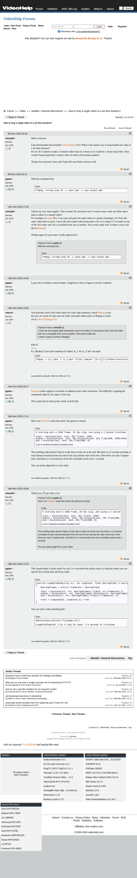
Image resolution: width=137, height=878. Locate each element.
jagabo (8, 179)
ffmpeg (72, 145)
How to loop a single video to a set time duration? (94, 111)
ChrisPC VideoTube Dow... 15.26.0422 (103, 759)
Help (110, 26)
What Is (98, 8)
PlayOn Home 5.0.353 (96, 786)
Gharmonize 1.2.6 (51, 795)
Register (122, 26)
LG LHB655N (7, 818)
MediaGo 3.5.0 (92, 790)
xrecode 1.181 (92, 795)
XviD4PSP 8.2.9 (93, 764)
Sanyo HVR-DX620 (10, 840)
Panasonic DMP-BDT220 (12, 835)
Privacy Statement (119, 727)
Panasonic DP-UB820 (11, 848)
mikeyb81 (10, 138)
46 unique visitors (21, 772)
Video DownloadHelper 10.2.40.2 (101, 799)
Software (52, 8)
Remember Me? (67, 31)
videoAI (9, 313)
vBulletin (73, 736)
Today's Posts (29, 25)
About (110, 8)
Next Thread (78, 714)
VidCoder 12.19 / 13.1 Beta (55, 773)
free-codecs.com (94, 826)
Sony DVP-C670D (9, 831)
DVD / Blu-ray (69, 8)
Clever (65, 145)
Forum (39, 8)
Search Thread (125, 128)
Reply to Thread (15, 116)
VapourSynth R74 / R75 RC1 (56, 782)
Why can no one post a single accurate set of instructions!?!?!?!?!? (38, 682)
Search (6, 28)
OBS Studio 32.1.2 (94, 782)
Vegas (50, 218)
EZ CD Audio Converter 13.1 (56, 764)
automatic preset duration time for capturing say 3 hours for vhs (36, 702)
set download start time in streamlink (23, 696)
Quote (125, 169)
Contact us (67, 817)
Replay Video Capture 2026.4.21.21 (102, 777)
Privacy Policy (82, 817)
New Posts (16, 25)
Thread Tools (109, 128)
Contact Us (94, 727)
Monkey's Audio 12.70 (53, 799)
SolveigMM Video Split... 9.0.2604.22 (60, 790)
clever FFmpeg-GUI (47, 319)
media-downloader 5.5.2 (54, 759)
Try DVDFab (29, 744)
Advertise (105, 817)
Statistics (86, 820)
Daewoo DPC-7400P (10, 813)
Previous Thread (61, 714)
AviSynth (45, 421)
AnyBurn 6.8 (49, 786)
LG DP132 (6, 844)
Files (14, 28)
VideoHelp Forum (19, 18)
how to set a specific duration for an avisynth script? (31, 689)
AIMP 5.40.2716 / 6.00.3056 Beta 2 (102, 773)
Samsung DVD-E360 (10, 826)
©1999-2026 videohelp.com (89, 832)
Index (6, 25)
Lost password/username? (88, 31)
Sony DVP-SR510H (10, 809)
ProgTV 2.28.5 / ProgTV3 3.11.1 (58, 768)
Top (130, 658)
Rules (41, 25)
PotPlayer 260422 (94, 768)
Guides (86, 8)
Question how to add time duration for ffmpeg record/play (33, 675)
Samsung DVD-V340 (10, 822)
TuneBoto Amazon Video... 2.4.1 (58, 777)
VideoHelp (104, 727)
